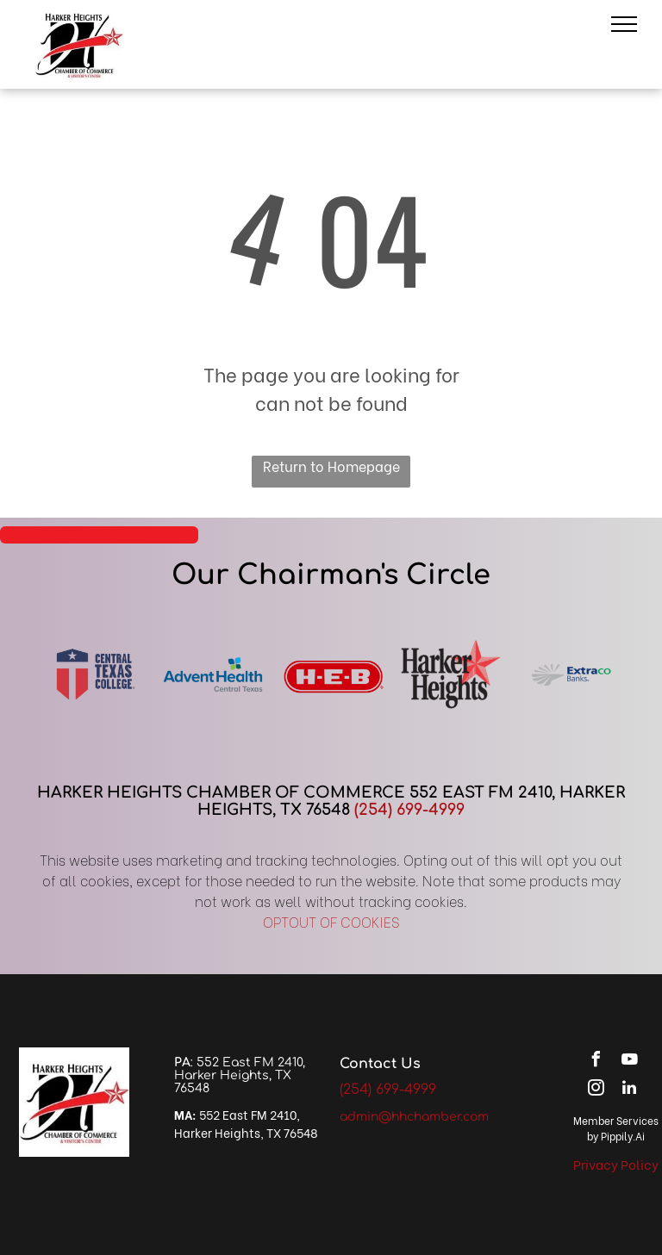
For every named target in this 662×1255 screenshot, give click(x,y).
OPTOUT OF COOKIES (331, 921)
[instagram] (596, 1090)
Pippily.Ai (623, 1135)
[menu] (624, 24)
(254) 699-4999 (409, 809)
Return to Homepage (331, 465)
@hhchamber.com (433, 1116)
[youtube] (629, 1061)
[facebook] (596, 1061)
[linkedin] (629, 1090)
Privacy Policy (616, 1163)
